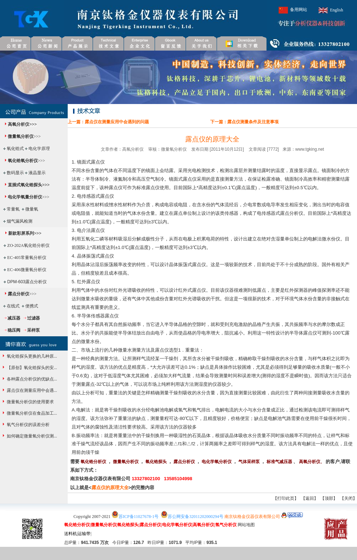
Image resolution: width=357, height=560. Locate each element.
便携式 (31, 306)
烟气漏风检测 (19, 221)
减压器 (13, 318)
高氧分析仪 (18, 124)
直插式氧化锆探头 (25, 184)
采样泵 (33, 330)
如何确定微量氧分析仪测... (31, 436)
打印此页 (285, 498)
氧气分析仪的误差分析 (28, 424)
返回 (309, 498)
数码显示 (15, 172)
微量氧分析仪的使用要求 (30, 401)
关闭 (348, 498)
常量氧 (13, 209)
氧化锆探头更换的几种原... (31, 356)
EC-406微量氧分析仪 (26, 269)
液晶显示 (37, 172)
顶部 (329, 498)
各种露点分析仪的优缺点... (31, 379)
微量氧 (31, 209)
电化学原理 (39, 148)
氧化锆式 (15, 148)
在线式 (13, 306)
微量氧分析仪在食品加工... (31, 413)
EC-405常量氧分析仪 (26, 257)
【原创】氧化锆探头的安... (31, 367)
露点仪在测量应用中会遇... (31, 390)
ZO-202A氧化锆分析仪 (28, 245)
